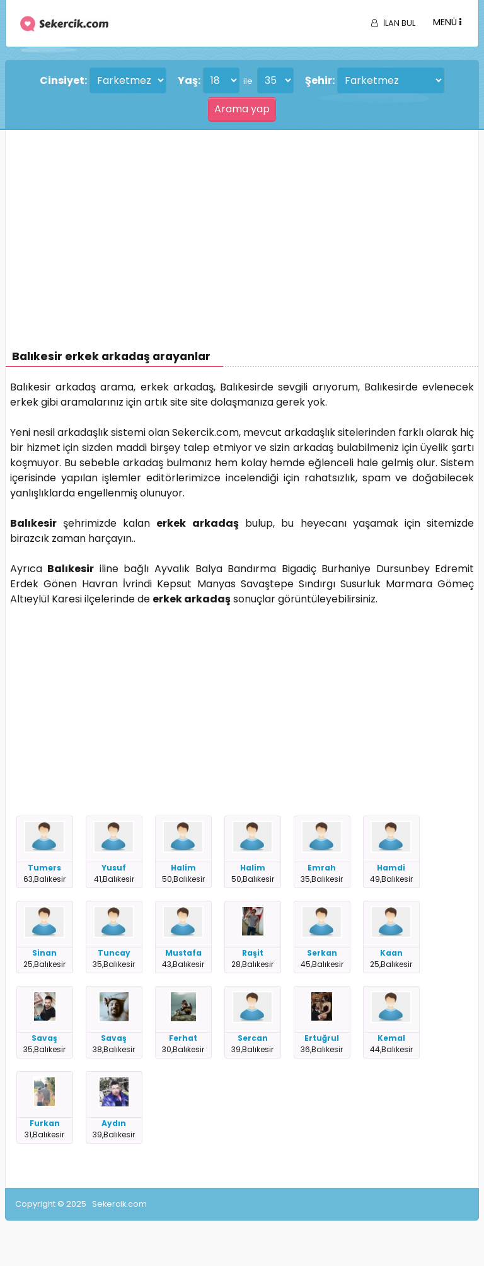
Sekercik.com (119, 1204)
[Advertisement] (242, 224)
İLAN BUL (393, 23)
